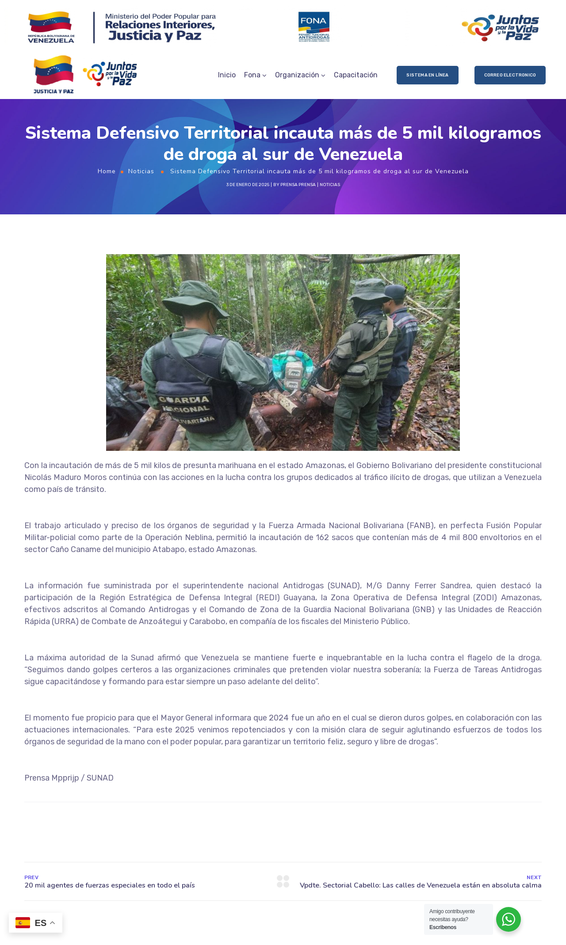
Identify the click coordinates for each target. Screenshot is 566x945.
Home (107, 171)
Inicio (227, 75)
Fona (252, 75)
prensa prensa (298, 184)
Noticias (141, 171)
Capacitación (356, 75)
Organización (297, 75)
